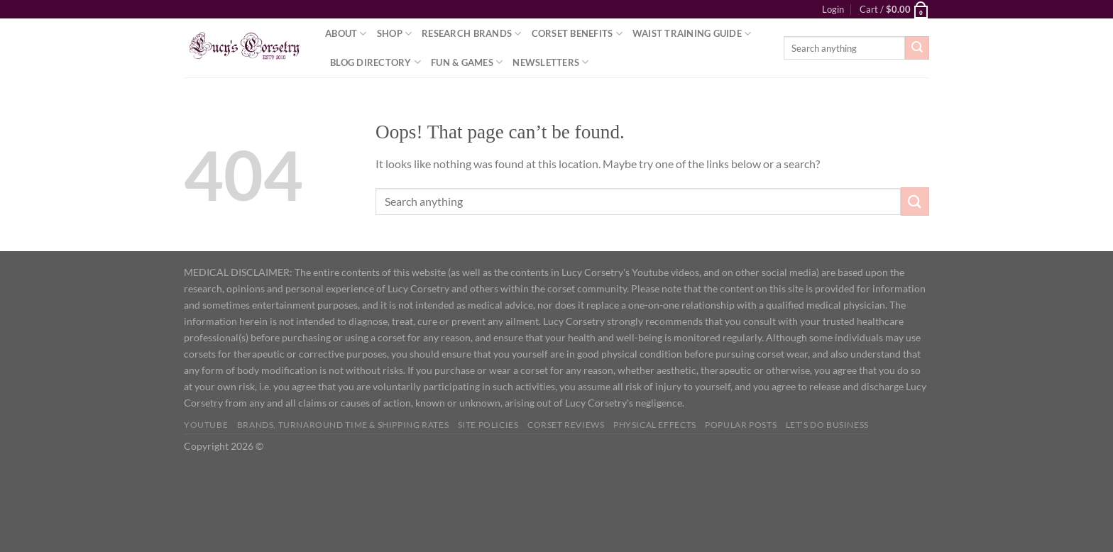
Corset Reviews (566, 424)
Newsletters (550, 62)
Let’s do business (827, 424)
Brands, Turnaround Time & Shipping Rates (343, 424)
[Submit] (917, 48)
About (346, 33)
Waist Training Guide (692, 33)
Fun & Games (467, 62)
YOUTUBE (206, 424)
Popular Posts (741, 424)
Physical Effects (654, 424)
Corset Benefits (577, 33)
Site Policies (488, 424)
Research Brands (471, 33)
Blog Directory (375, 62)
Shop (394, 33)
